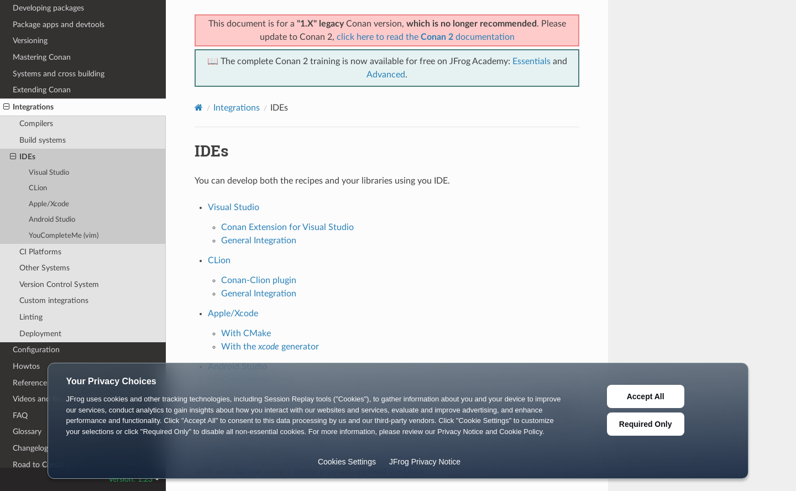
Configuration (36, 350)
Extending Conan (42, 90)
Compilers (36, 123)
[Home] (199, 107)
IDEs (22, 157)
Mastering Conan (42, 57)
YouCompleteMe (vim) (63, 235)
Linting (31, 317)
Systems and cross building (58, 74)
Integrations (28, 107)
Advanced (385, 74)
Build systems (42, 140)
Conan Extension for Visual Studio (287, 227)
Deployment (40, 334)
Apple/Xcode (49, 204)
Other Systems (44, 268)
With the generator (270, 346)
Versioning (30, 40)
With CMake (246, 333)
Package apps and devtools (58, 24)
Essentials (531, 61)
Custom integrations (53, 300)
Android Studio (52, 219)
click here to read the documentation (426, 37)
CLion (38, 188)
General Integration (258, 240)
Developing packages (48, 8)
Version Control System (59, 284)
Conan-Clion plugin (258, 280)
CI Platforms (40, 252)
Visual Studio (49, 172)
